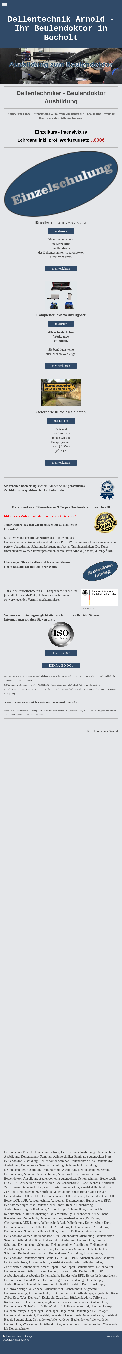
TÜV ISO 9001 (61, 653)
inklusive (61, 231)
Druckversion (12, 1336)
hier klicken (61, 420)
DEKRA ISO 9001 (61, 665)
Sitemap (27, 1336)
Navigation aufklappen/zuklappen (61, 4)
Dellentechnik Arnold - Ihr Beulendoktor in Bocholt (61, 28)
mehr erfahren (61, 268)
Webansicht (113, 1336)
